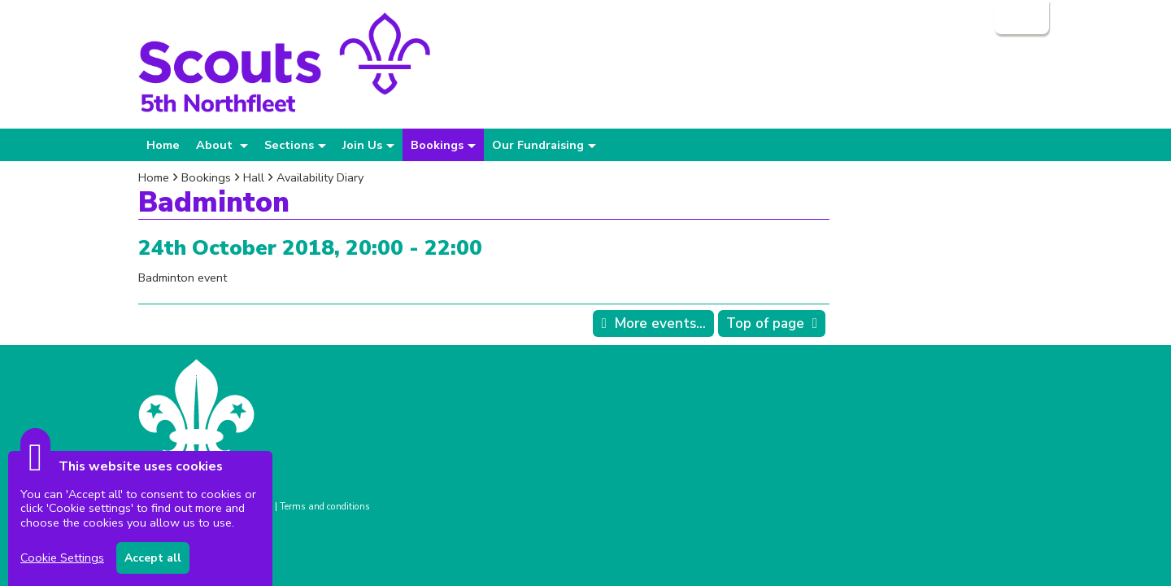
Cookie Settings (62, 557)
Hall (253, 177)
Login (1020, 17)
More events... (660, 323)
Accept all (152, 558)
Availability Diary (319, 177)
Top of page (765, 323)
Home (163, 145)
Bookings (206, 177)
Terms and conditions (325, 506)
